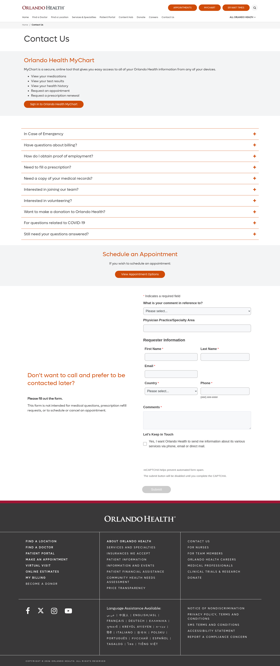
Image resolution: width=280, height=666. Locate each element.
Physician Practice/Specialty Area (169, 320)
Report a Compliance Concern (217, 637)
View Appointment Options (140, 274)
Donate (141, 17)
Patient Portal (107, 17)
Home (25, 17)
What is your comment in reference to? (173, 303)
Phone (205, 383)
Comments (151, 407)
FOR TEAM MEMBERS (205, 553)
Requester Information (164, 340)
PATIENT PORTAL (40, 553)
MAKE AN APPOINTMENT (47, 559)
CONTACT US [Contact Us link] (199, 541)
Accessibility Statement (211, 631)
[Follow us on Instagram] (54, 611)
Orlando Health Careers (212, 559)
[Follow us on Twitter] (41, 609)
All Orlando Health (241, 17)
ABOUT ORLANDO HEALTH (129, 541)
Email (149, 366)
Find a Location (59, 17)
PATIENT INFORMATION (127, 559)
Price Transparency (126, 588)
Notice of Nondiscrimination (216, 608)
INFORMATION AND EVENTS (131, 565)
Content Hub (126, 17)
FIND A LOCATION (41, 541)
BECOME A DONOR (42, 584)
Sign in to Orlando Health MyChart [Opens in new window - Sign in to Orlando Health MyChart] (53, 104)
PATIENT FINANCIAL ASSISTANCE (135, 571)
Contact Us (168, 17)
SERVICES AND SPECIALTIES (131, 547)
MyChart (209, 7)
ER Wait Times (236, 7)
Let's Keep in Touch (158, 434)
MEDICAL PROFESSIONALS (210, 565)
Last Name (209, 349)
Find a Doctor (40, 17)
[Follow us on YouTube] (68, 611)
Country (151, 383)
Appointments (182, 7)
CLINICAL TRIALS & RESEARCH (214, 571)
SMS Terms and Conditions (214, 625)
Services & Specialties (84, 17)
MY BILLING (36, 578)
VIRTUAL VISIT (38, 565)
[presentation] (169, 458)
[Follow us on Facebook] (28, 611)
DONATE (195, 578)
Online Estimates (42, 571)
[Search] (254, 7)
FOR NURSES (198, 547)
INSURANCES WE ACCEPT (129, 553)
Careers (153, 17)
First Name (153, 349)
